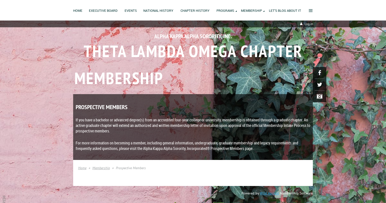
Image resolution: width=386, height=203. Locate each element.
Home (82, 168)
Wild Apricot (269, 193)
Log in (309, 24)
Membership (101, 168)
